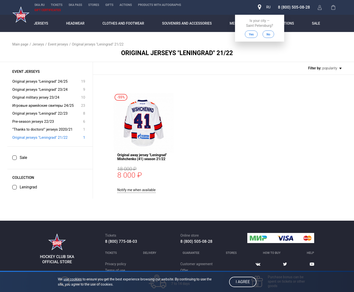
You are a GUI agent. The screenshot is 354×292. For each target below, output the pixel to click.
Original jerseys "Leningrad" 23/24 (48, 89)
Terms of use (115, 270)
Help (310, 253)
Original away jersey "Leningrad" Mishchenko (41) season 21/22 (195, 97)
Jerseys (41, 23)
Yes (251, 34)
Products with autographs (159, 5)
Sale (316, 23)
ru (268, 7)
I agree (243, 281)
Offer (184, 270)
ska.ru (39, 5)
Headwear (75, 23)
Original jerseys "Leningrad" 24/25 (48, 81)
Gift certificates (47, 10)
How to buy (271, 253)
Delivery (149, 253)
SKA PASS (75, 5)
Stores (93, 5)
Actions (125, 5)
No (268, 34)
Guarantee (191, 253)
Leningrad (28, 187)
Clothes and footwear (123, 23)
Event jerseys (58, 44)
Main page (20, 44)
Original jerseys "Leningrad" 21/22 (48, 137)
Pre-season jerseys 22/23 (48, 121)
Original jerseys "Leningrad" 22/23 (48, 113)
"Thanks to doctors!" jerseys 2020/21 (48, 129)
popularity (332, 68)
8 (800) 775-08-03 (121, 241)
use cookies (72, 279)
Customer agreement (196, 264)
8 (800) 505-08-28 (294, 7)
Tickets (57, 5)
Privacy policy (115, 264)
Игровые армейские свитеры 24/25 (48, 105)
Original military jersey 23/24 (48, 97)
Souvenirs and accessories (187, 23)
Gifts (109, 5)
